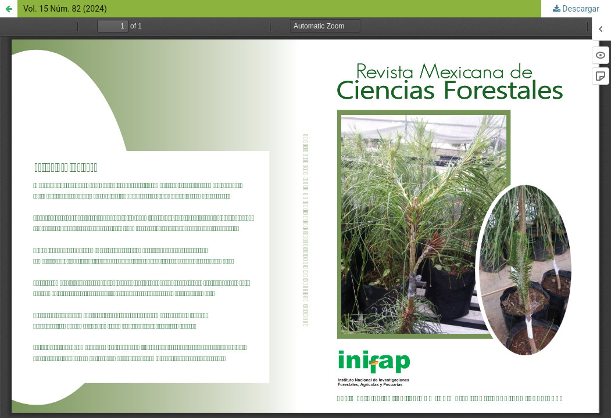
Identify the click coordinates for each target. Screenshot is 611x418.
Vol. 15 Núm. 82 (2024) (65, 8)
